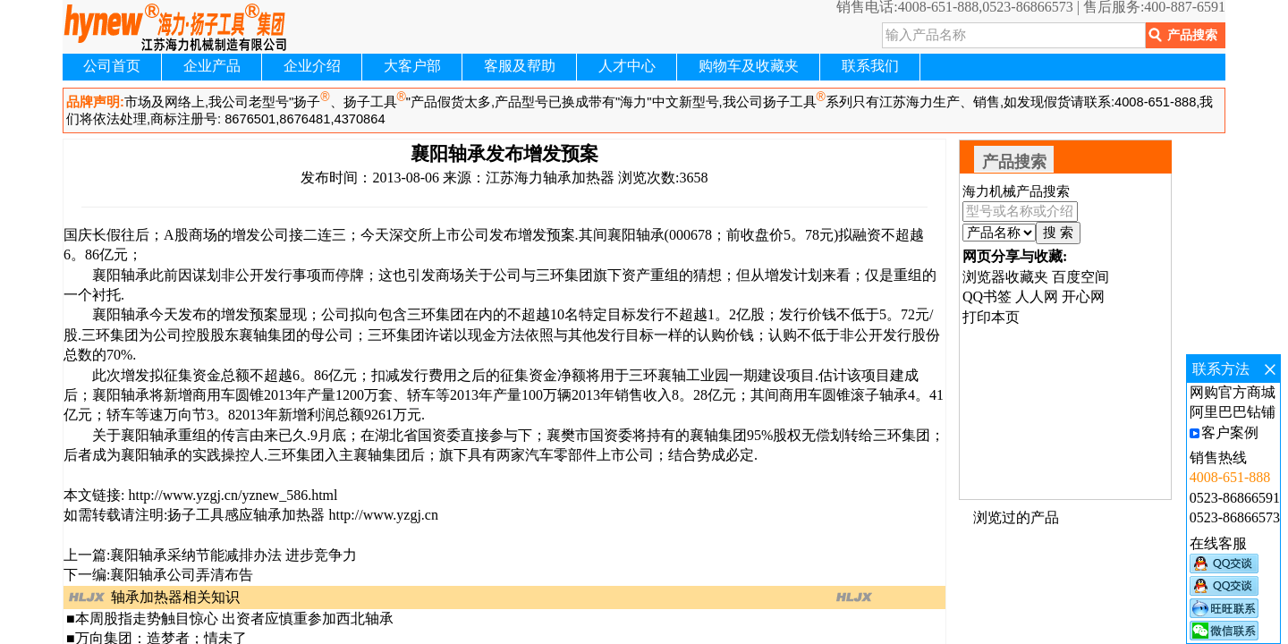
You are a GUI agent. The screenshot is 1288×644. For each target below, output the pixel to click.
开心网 (1083, 296)
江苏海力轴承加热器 (550, 177)
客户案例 (1229, 432)
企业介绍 (312, 65)
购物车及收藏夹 (749, 65)
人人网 (1036, 296)
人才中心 (627, 65)
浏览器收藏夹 (1005, 276)
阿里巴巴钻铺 (1232, 411)
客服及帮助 (519, 65)
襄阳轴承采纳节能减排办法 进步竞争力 (233, 555)
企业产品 (212, 65)
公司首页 (111, 65)
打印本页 (991, 317)
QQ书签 (987, 296)
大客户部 (412, 65)
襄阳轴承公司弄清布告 (181, 574)
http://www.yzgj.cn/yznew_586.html (230, 495)
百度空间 (1080, 276)
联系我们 (870, 65)
